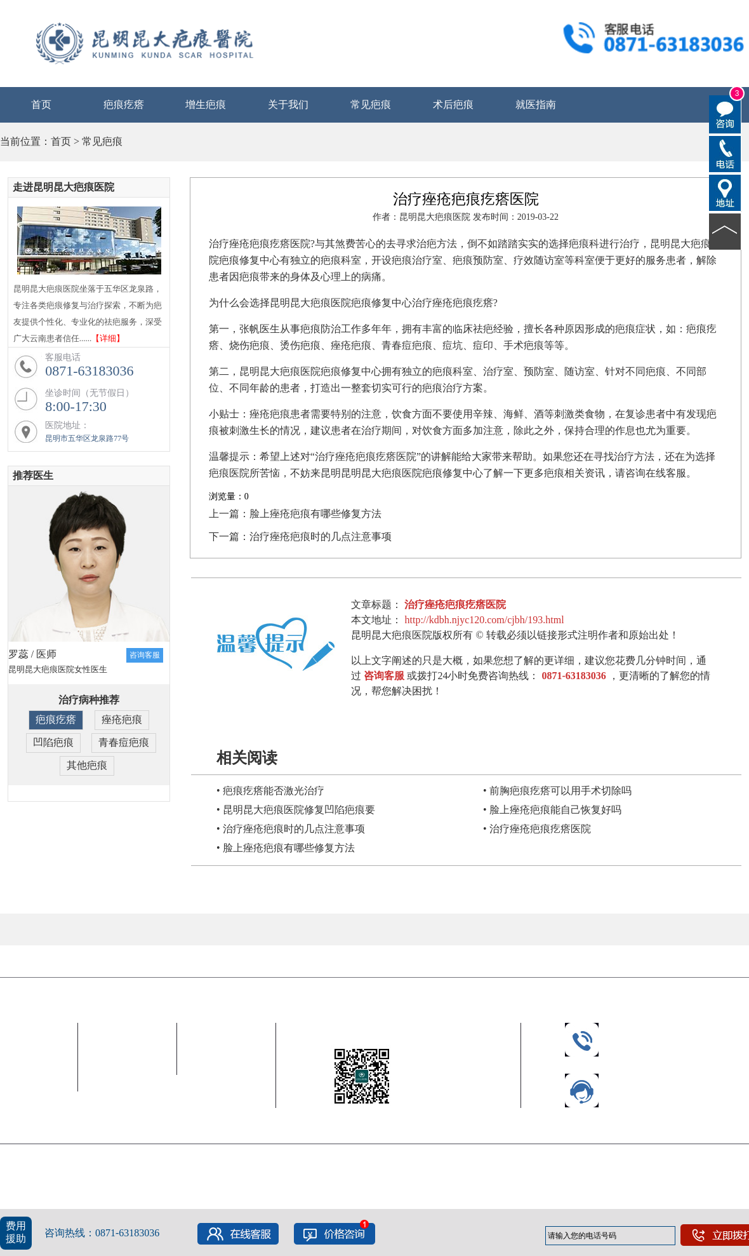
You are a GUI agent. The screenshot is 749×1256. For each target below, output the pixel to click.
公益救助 (26, 1082)
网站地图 (356, 1198)
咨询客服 (144, 655)
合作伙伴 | (28, 962)
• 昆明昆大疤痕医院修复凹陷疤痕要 (295, 809)
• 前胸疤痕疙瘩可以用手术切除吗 (557, 790)
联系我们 (226, 1099)
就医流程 (226, 1049)
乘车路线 (226, 1066)
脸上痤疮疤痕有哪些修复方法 (315, 513)
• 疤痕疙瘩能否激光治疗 (270, 790)
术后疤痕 (453, 104)
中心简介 (26, 1049)
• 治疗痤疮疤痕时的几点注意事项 (290, 828)
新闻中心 (26, 1066)
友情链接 (83, 962)
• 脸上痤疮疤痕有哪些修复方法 (285, 847)
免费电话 (226, 1082)
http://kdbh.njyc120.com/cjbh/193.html (484, 619)
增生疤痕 (205, 104)
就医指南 (535, 104)
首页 (41, 104)
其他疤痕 (87, 765)
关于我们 (288, 104)
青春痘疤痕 (123, 742)
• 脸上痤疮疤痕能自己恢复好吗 (552, 809)
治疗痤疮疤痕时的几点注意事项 (320, 536)
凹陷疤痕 (53, 742)
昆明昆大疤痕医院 (40, 990)
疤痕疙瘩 (123, 104)
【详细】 (107, 338)
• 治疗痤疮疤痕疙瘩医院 (537, 828)
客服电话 (127, 1066)
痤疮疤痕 (122, 719)
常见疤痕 (370, 104)
